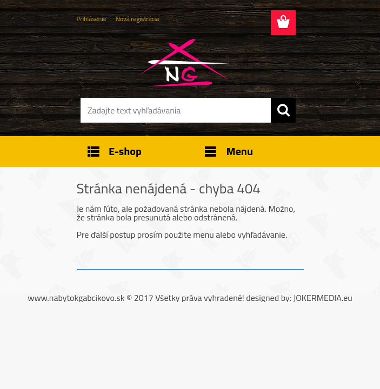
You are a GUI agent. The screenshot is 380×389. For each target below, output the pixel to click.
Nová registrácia (137, 19)
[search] (283, 110)
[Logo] (183, 63)
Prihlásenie (91, 19)
